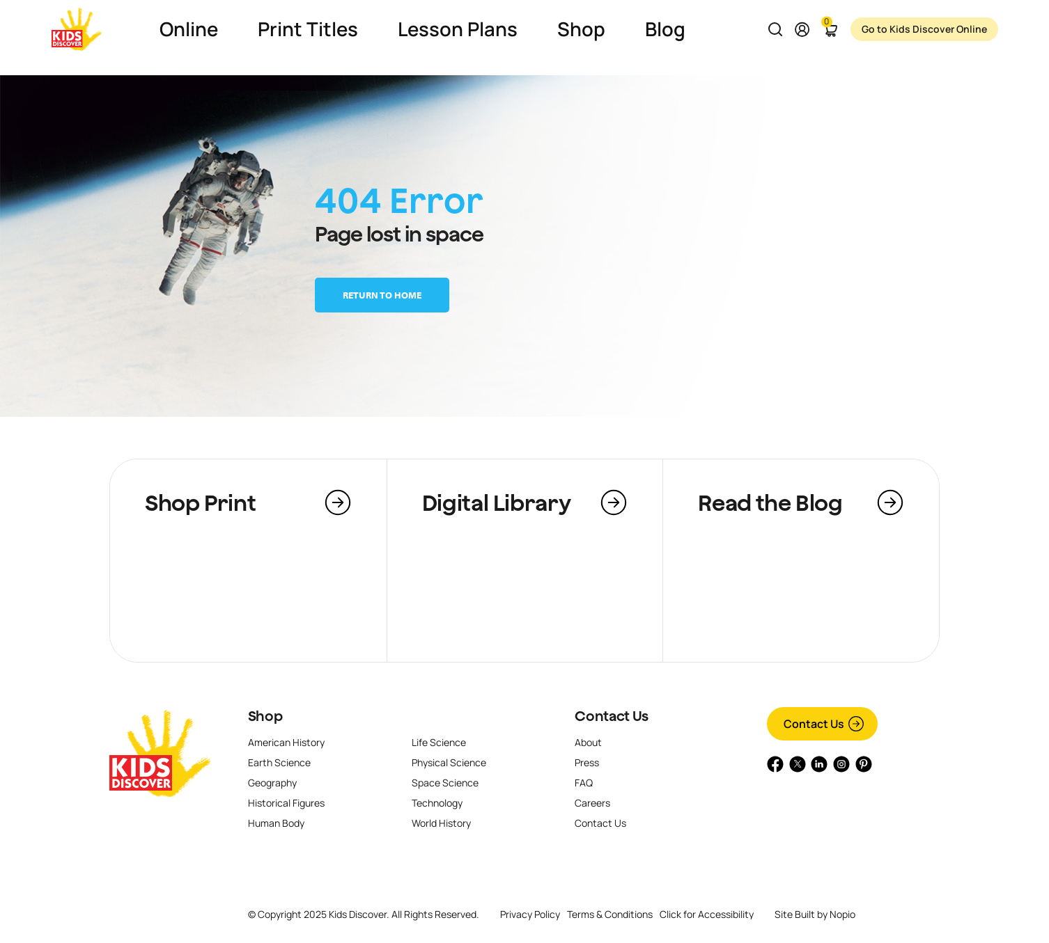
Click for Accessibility (707, 914)
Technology (437, 802)
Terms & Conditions (610, 914)
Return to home (382, 295)
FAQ (584, 782)
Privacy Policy (530, 914)
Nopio (842, 914)
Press (587, 762)
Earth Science (279, 762)
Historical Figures (286, 802)
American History (286, 742)
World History (441, 823)
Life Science (439, 742)
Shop (265, 716)
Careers (592, 802)
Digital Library (496, 502)
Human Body (276, 823)
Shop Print (200, 502)
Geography (272, 782)
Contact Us (611, 716)
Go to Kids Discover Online (923, 28)
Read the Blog (770, 502)
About (588, 742)
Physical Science (449, 762)
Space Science (445, 782)
